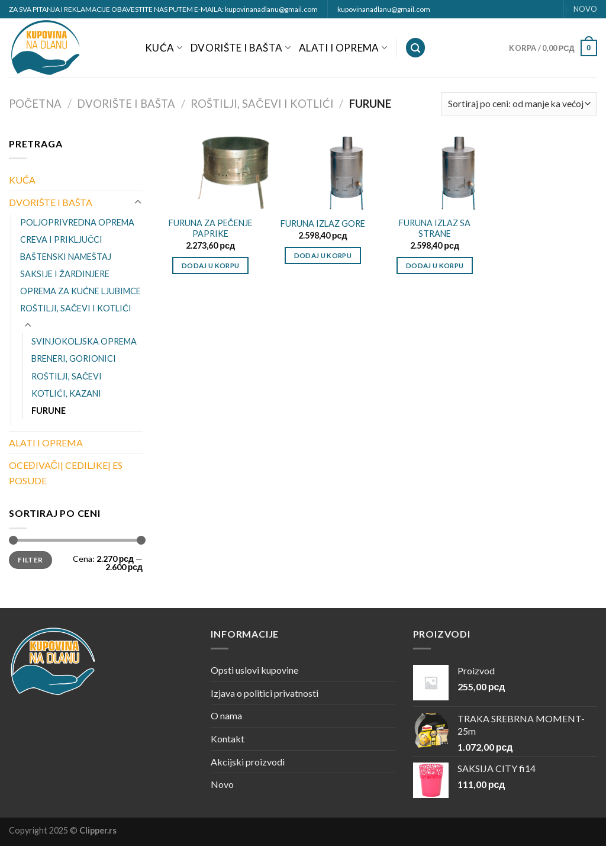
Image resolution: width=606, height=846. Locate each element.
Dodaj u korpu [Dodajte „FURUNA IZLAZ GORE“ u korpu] (323, 255)
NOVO (585, 9)
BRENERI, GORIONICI (73, 358)
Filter (30, 559)
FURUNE (48, 411)
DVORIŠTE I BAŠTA (241, 47)
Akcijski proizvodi (248, 761)
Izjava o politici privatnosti (264, 693)
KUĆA (163, 47)
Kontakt (227, 738)
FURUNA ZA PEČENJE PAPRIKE (211, 228)
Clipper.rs (98, 830)
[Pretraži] (415, 47)
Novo (222, 784)
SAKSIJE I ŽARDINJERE (64, 274)
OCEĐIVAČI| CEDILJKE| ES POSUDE (66, 472)
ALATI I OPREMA (343, 47)
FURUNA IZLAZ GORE (323, 223)
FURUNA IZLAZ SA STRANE (434, 228)
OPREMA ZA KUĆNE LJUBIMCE (80, 291)
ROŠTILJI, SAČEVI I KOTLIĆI (262, 103)
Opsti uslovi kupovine (254, 669)
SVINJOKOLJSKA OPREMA (84, 341)
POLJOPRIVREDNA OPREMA (77, 222)
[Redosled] (519, 103)
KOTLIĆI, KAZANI (66, 393)
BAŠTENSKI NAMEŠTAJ (65, 257)
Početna (35, 103)
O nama (226, 715)
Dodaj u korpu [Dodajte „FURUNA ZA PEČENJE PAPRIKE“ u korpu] (211, 265)
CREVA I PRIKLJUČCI (61, 239)
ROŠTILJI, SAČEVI (66, 376)
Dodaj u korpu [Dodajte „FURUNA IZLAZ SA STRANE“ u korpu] (435, 265)
